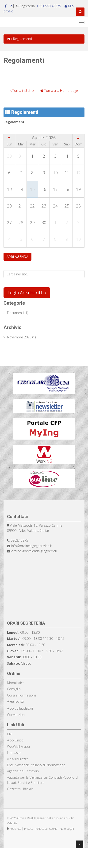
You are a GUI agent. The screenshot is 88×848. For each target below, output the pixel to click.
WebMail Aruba (18, 746)
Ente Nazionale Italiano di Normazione (36, 765)
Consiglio (14, 689)
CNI (9, 734)
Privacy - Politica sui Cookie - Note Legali (49, 829)
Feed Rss (14, 829)
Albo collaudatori (20, 708)
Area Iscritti (15, 701)
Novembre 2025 (19, 337)
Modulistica (15, 683)
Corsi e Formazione (22, 695)
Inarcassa (14, 752)
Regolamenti (14, 122)
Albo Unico (15, 740)
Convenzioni (16, 714)
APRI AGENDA (17, 256)
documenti (15, 313)
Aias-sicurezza (17, 759)
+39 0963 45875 (48, 6)
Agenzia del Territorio (23, 771)
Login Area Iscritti (27, 292)
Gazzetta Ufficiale (20, 789)
